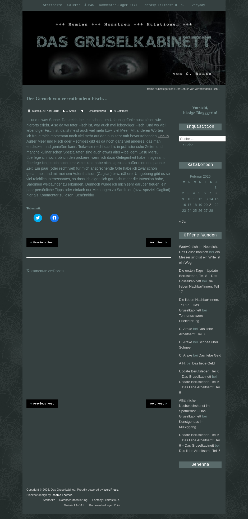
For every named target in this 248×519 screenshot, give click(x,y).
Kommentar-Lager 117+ (118, 5)
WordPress (111, 489)
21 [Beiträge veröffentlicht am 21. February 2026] (211, 205)
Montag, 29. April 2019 (45, 110)
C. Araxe (71, 110)
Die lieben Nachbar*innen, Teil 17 (199, 286)
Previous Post (42, 242)
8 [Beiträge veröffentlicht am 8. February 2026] (216, 193)
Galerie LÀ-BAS (80, 5)
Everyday (197, 5)
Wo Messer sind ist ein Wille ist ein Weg (199, 257)
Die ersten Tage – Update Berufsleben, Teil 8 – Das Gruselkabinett (198, 276)
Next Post (158, 242)
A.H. (182, 363)
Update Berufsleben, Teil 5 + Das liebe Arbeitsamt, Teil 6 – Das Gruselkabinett (200, 440)
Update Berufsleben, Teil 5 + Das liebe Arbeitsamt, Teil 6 (200, 387)
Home (150, 88)
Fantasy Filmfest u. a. (163, 5)
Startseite (52, 5)
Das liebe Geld (210, 355)
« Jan (183, 221)
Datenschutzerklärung (73, 500)
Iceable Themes (62, 494)
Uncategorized (164, 88)
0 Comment (121, 110)
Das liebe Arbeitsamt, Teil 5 (200, 451)
